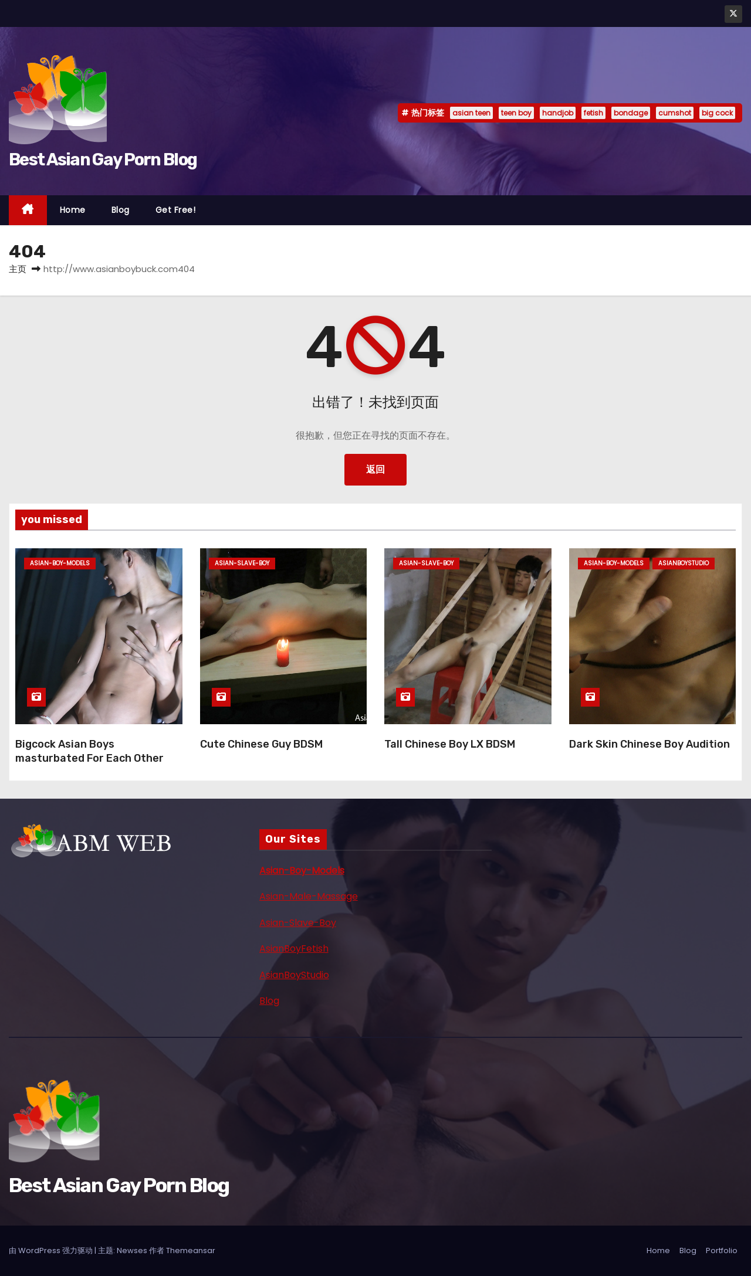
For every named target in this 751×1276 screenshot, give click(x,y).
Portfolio (722, 1250)
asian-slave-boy (242, 563)
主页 (17, 269)
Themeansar (190, 1250)
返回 (375, 469)
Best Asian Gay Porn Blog (103, 159)
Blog (120, 210)
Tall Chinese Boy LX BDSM (449, 744)
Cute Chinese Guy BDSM (261, 744)
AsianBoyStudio (294, 975)
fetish (593, 113)
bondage (631, 113)
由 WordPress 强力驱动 (51, 1250)
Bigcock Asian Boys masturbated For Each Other (89, 751)
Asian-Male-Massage (308, 896)
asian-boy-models (60, 563)
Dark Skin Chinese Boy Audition (649, 744)
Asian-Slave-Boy (297, 922)
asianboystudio (683, 563)
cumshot (674, 113)
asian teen (471, 113)
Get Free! (175, 210)
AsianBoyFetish (294, 948)
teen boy (516, 113)
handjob (557, 113)
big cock (717, 113)
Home (73, 210)
